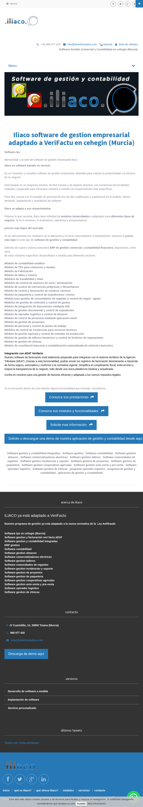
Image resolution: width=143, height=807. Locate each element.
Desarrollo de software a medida (28, 691)
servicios (84, 790)
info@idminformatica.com (82, 44)
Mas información (97, 803)
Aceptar (81, 803)
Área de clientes (128, 44)
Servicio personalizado (22, 708)
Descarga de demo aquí (26, 654)
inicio (6, 790)
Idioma (11, 3)
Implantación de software (23, 699)
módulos (68, 790)
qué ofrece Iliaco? (47, 790)
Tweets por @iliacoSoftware (21, 742)
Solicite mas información (71, 425)
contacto (99, 790)
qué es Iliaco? (22, 790)
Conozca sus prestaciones (71, 397)
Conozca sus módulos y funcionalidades (71, 411)
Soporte (106, 44)
